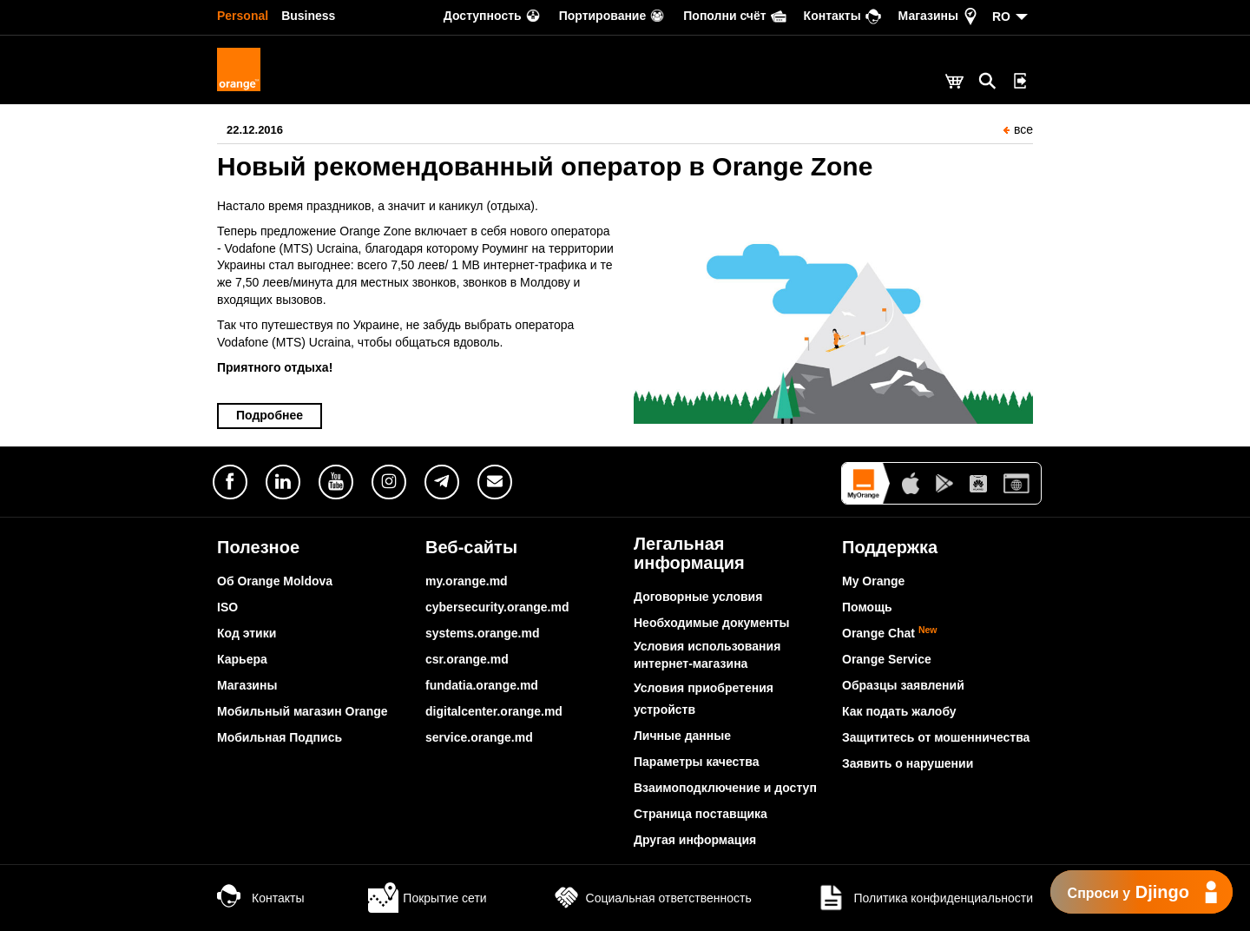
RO (1001, 16)
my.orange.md (466, 581)
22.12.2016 (255, 129)
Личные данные (682, 736)
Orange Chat (890, 633)
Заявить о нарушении (907, 763)
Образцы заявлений (903, 685)
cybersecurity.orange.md (497, 607)
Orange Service (886, 659)
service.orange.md (479, 737)
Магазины (247, 685)
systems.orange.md (482, 633)
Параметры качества (696, 762)
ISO (227, 607)
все (1018, 129)
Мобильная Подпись (279, 737)
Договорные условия (698, 597)
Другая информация (695, 840)
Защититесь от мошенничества (936, 737)
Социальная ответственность (651, 898)
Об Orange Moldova (274, 581)
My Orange (873, 581)
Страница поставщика (700, 814)
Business (308, 16)
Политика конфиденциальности (924, 898)
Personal (242, 16)
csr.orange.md (467, 659)
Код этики (246, 633)
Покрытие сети (427, 898)
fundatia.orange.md (481, 685)
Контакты (260, 898)
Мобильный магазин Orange (302, 711)
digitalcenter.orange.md (493, 711)
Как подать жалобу (899, 711)
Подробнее (269, 415)
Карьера (242, 659)
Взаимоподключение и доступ (725, 788)
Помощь (867, 607)
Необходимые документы (712, 623)
